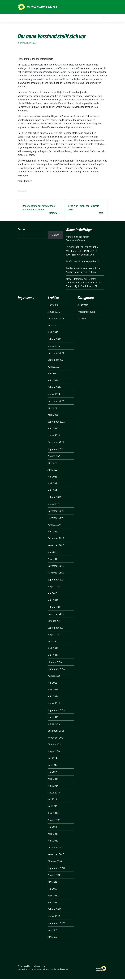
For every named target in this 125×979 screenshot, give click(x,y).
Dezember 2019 (56, 538)
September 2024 (56, 359)
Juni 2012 (52, 806)
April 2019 (53, 559)
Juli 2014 (52, 758)
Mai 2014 (52, 771)
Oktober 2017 (55, 620)
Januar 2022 (54, 435)
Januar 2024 (54, 394)
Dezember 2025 (56, 318)
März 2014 (53, 785)
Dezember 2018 (56, 565)
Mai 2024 (52, 373)
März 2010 (53, 902)
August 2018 (54, 586)
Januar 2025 (54, 346)
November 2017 (56, 614)
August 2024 (54, 366)
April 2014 (53, 778)
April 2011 (53, 833)
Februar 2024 (54, 387)
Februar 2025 (54, 339)
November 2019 (56, 545)
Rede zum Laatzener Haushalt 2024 (85, 209)
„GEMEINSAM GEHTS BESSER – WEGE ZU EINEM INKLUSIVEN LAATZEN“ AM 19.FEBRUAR (82, 251)
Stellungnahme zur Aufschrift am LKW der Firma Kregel (39, 209)
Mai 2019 (52, 552)
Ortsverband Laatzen (42, 7)
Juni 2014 (52, 765)
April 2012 (53, 813)
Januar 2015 (54, 723)
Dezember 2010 (56, 847)
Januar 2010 (54, 916)
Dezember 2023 (56, 401)
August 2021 (54, 455)
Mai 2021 (52, 476)
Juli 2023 (52, 407)
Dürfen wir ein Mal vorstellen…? (82, 261)
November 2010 (56, 854)
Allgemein (22, 191)
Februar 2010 (54, 909)
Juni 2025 (52, 325)
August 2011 (54, 820)
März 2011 (53, 840)
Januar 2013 (54, 792)
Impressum (26, 297)
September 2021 (56, 449)
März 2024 (53, 380)
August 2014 (54, 751)
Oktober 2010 (55, 861)
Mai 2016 (52, 682)
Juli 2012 (52, 799)
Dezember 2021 (56, 442)
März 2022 (53, 428)
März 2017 (53, 655)
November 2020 (56, 517)
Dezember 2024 (56, 352)
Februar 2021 (54, 497)
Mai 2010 (52, 888)
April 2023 (53, 414)
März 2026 (53, 304)
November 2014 (56, 737)
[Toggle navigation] (104, 18)
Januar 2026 (54, 311)
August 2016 (54, 675)
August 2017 (54, 634)
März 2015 (53, 716)
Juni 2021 (52, 469)
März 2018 (53, 600)
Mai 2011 (52, 826)
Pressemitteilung (86, 311)
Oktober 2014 (55, 744)
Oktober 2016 (55, 662)
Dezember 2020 (56, 510)
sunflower (38, 969)
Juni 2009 (52, 929)
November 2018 (56, 572)
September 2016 (56, 668)
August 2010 (54, 875)
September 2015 (56, 710)
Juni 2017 (52, 641)
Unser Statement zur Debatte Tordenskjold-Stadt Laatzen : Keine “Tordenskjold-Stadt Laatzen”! (84, 282)
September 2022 (56, 421)
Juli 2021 (52, 462)
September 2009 (56, 923)
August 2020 (54, 524)
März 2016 (53, 696)
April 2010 (53, 895)
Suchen (22, 229)
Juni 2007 (52, 936)
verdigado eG (62, 969)
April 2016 (53, 689)
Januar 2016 (54, 703)
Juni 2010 (52, 881)
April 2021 (53, 483)
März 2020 (53, 531)
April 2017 (53, 648)
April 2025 (53, 332)
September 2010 (56, 868)
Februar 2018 (54, 607)
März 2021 (53, 490)
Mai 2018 (52, 593)
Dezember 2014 (56, 730)
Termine (81, 318)
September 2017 (56, 627)
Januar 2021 (54, 504)
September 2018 (56, 579)
